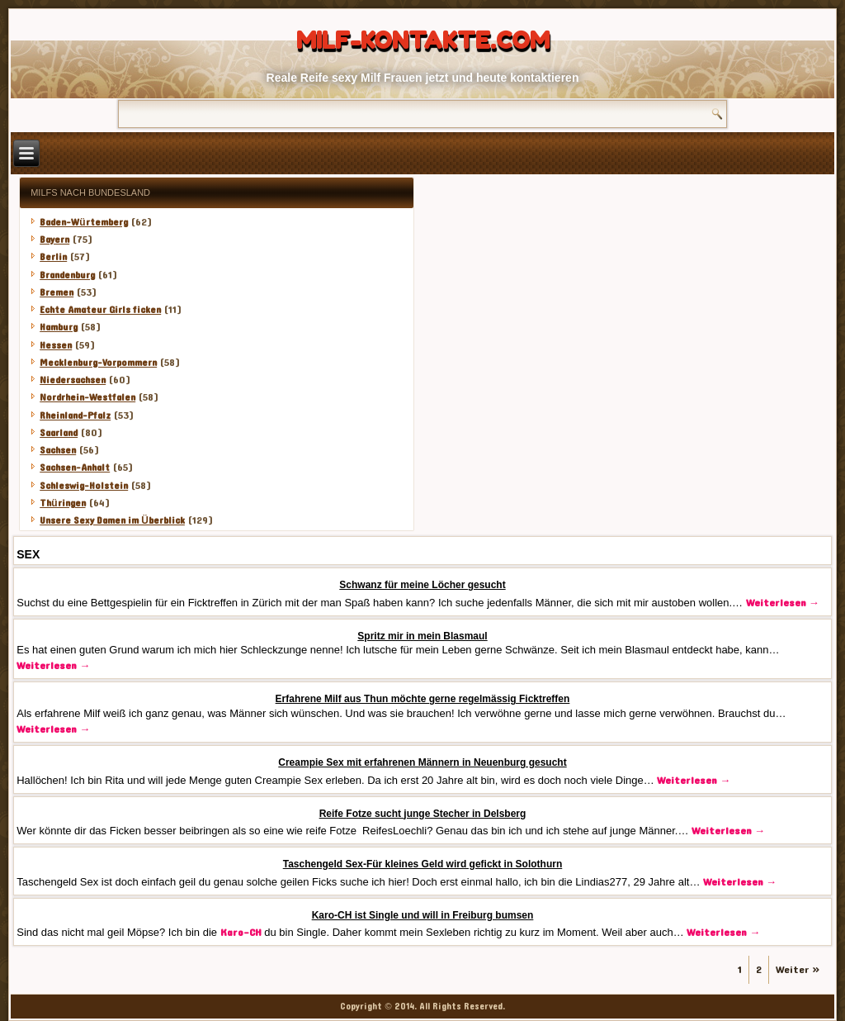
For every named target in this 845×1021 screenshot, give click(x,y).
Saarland (59, 433)
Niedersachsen (73, 380)
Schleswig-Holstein (84, 486)
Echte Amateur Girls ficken (100, 310)
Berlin (53, 257)
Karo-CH (241, 933)
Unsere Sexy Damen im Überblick (112, 520)
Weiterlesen (782, 603)
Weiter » (798, 970)
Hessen (56, 345)
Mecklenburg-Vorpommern (98, 363)
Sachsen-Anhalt (75, 467)
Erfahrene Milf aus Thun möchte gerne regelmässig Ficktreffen (423, 699)
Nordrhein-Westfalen (87, 397)
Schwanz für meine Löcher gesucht (422, 585)
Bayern (54, 239)
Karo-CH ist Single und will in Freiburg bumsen (423, 915)
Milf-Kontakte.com (423, 40)
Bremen (56, 292)
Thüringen (62, 503)
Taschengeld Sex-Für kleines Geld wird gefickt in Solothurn (423, 864)
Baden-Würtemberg (83, 222)
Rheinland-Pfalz (75, 415)
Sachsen (58, 450)
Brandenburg (67, 275)
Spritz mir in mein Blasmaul (422, 636)
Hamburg (59, 327)
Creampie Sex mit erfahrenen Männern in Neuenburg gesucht (422, 762)
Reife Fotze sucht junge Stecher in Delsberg (422, 813)
